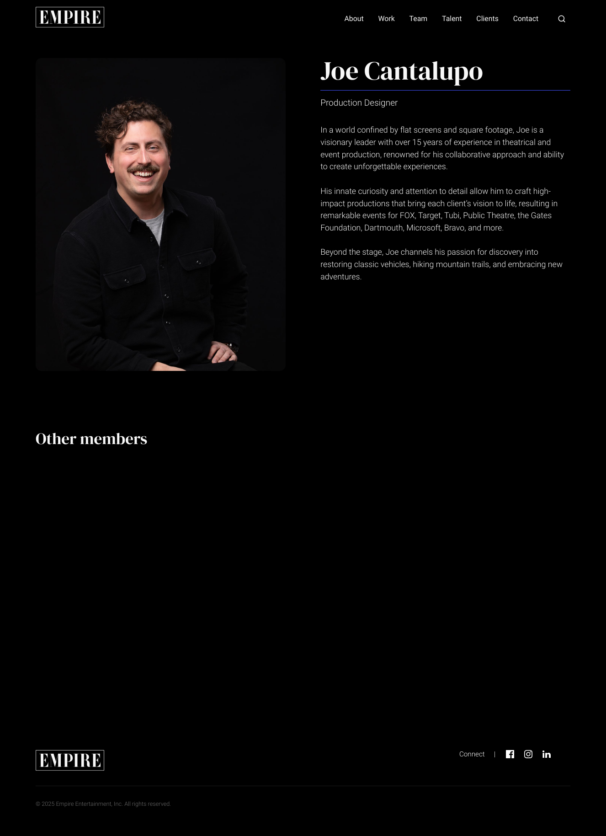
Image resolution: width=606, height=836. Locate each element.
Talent (452, 18)
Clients (487, 18)
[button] (561, 18)
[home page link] (70, 18)
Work (386, 18)
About (353, 18)
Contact (525, 18)
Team (418, 18)
